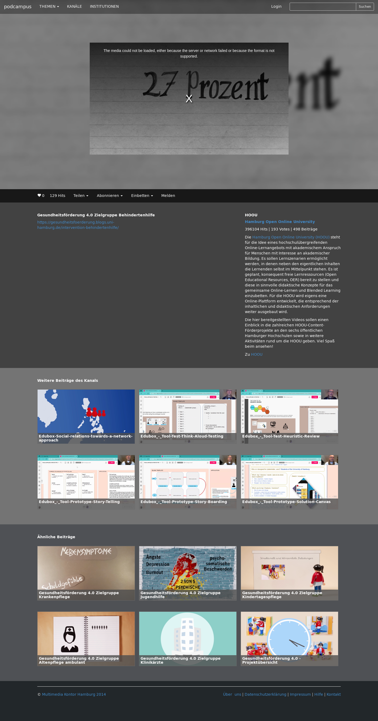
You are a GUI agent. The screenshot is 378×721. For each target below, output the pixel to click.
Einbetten (142, 195)
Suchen (365, 7)
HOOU (256, 354)
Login (276, 6)
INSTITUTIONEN (104, 6)
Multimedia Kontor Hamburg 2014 (74, 694)
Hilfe (318, 694)
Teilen (80, 195)
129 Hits (57, 195)
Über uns (232, 694)
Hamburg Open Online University (280, 222)
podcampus (17, 7)
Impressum (300, 694)
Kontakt (334, 694)
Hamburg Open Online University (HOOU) (291, 237)
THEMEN (49, 6)
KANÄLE (74, 6)
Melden (168, 195)
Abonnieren (110, 195)
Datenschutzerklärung (265, 694)
